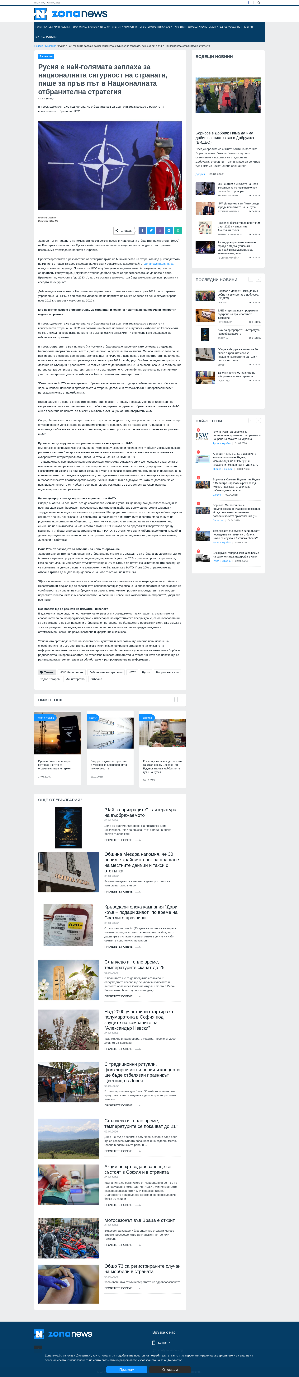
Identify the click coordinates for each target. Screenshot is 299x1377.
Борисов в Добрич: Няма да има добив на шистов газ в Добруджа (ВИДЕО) (225, 137)
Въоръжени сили (167, 672)
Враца (221, 364)
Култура (40, 37)
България (54, 27)
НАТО (132, 672)
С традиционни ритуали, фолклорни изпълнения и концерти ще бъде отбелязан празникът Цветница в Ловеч (142, 1072)
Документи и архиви (160, 27)
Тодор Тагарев (50, 679)
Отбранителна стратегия (105, 672)
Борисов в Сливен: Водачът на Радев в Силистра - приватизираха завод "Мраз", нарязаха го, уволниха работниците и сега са (236, 485)
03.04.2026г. (243, 469)
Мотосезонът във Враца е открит (139, 1220)
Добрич (200, 174)
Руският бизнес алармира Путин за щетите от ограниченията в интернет (54, 765)
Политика (41, 27)
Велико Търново (228, 195)
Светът (66, 27)
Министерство (75, 679)
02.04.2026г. (231, 494)
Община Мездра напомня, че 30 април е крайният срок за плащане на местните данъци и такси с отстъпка (141, 862)
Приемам (126, 1370)
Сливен (217, 494)
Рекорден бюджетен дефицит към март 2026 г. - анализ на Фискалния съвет (239, 226)
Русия (146, 672)
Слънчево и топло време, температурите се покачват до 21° (141, 1123)
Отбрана (96, 679)
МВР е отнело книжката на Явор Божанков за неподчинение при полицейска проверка (238, 187)
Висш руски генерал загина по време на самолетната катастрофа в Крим (236, 554)
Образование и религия (239, 27)
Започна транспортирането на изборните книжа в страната (236, 374)
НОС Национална (71, 672)
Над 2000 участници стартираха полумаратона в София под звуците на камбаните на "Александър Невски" (138, 1020)
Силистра (218, 520)
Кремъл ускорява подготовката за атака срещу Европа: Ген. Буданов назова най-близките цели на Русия (162, 767)
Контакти (164, 1342)
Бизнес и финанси (99, 27)
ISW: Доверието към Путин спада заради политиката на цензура (238, 205)
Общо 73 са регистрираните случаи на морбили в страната (142, 1268)
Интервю (140, 27)
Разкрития (180, 27)
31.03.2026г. (241, 443)
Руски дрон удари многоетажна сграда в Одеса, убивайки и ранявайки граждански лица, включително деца (237, 248)
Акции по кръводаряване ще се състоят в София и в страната (137, 1169)
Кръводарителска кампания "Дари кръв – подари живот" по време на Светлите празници (141, 912)
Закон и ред (216, 27)
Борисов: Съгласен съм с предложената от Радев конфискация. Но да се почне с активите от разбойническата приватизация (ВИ (237, 511)
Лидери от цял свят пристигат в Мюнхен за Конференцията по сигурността (109, 765)
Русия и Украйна (45, 718)
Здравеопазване (197, 27)
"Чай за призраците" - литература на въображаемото (140, 812)
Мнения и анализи (123, 27)
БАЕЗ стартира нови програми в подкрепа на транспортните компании (238, 314)
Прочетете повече (122, 840)
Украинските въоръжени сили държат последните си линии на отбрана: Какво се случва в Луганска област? (236, 534)
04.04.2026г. (234, 520)
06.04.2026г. (217, 174)
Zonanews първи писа (158, 263)
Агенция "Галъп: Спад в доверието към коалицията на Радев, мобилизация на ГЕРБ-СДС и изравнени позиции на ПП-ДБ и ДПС (235, 459)
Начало (38, 45)
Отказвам (170, 1370)
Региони (52, 37)
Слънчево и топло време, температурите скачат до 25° (135, 964)
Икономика (80, 27)
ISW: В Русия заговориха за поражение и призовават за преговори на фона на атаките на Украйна (237, 435)
